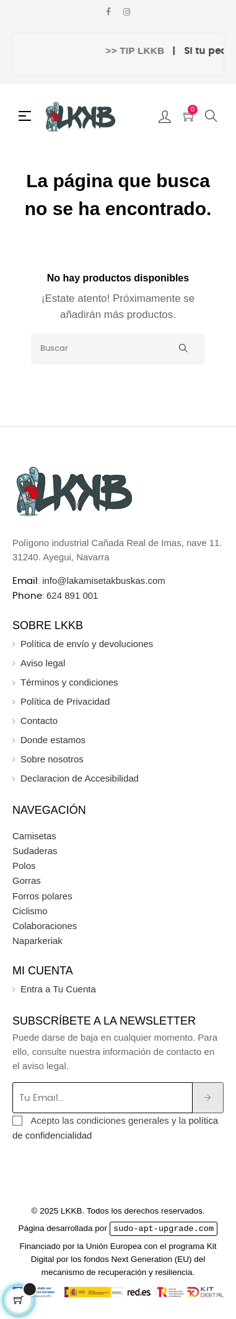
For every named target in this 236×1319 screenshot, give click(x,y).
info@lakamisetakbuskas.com (102, 580)
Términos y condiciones (69, 682)
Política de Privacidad (65, 701)
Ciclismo (30, 911)
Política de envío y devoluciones (86, 643)
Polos (24, 865)
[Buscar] (118, 349)
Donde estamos (52, 739)
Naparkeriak (37, 940)
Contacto (39, 720)
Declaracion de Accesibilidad (79, 778)
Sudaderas (35, 850)
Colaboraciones (44, 925)
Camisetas (34, 836)
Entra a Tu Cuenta (58, 989)
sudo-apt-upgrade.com (163, 1228)
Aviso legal (42, 663)
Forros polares (42, 896)
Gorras (26, 880)
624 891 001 (72, 595)
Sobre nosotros (52, 759)
